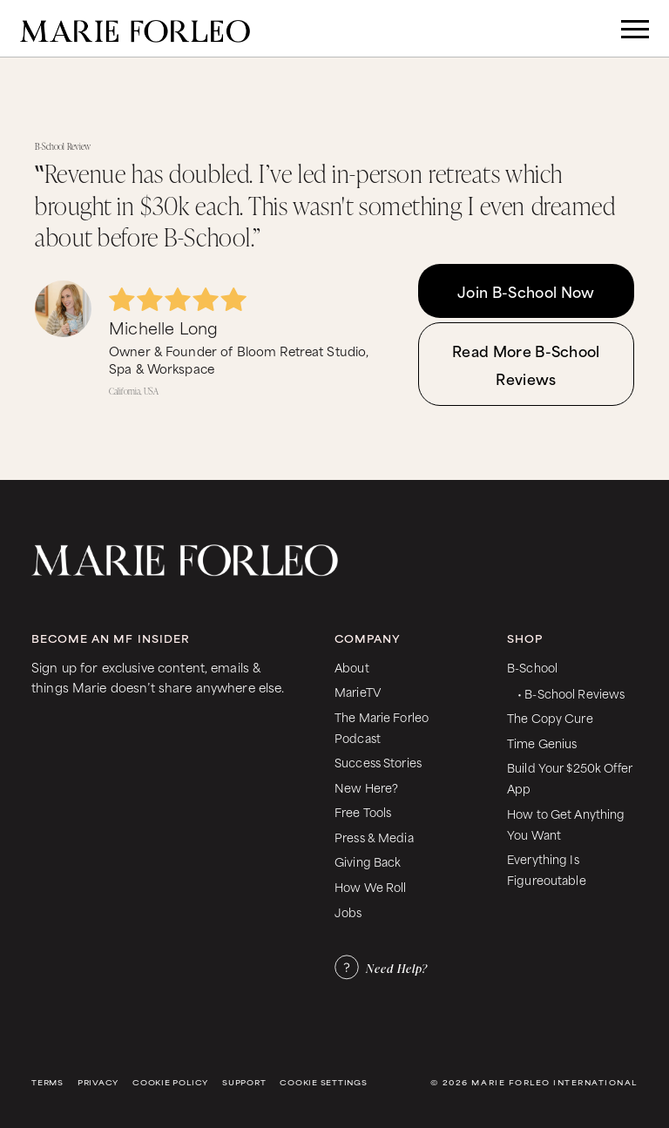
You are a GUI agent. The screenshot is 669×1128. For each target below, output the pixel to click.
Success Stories (378, 762)
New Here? (366, 787)
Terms (47, 1082)
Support (244, 1082)
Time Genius (542, 742)
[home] (135, 28)
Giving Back (368, 861)
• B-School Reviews (571, 693)
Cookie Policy (170, 1082)
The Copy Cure (550, 717)
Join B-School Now (525, 291)
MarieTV (357, 691)
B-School (532, 667)
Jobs (348, 911)
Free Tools (362, 811)
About (351, 667)
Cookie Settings (323, 1082)
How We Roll (370, 886)
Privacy (98, 1082)
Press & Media (374, 836)
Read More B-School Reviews (526, 364)
